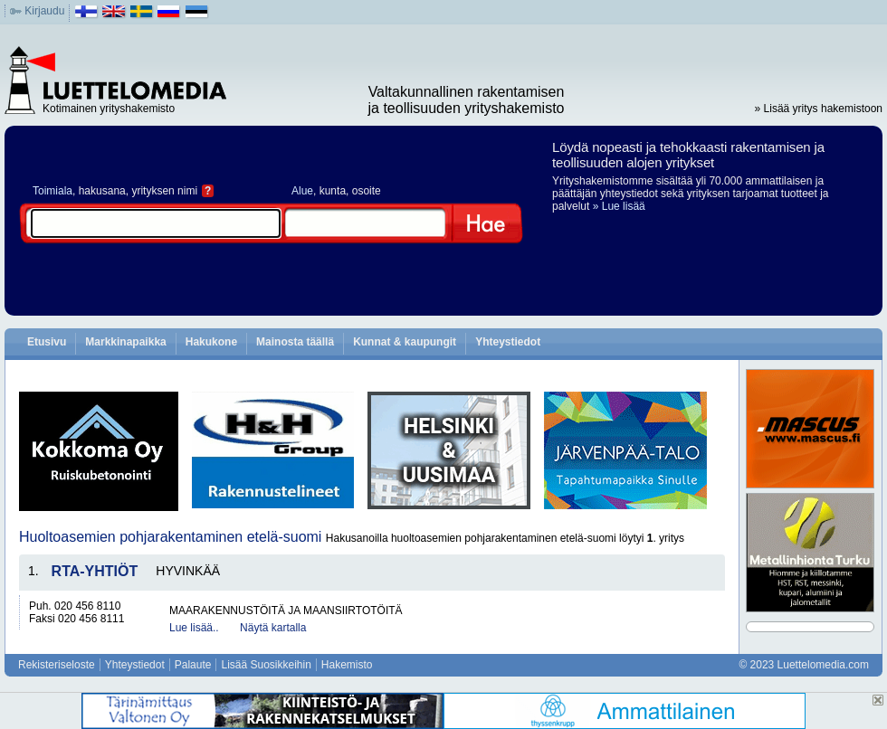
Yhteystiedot (507, 342)
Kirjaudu (44, 11)
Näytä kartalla (273, 627)
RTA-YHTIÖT (95, 571)
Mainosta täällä (295, 342)
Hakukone (211, 342)
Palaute (193, 664)
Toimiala (52, 191)
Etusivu (46, 342)
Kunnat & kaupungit (404, 342)
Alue (302, 191)
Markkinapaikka (125, 342)
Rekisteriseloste (56, 664)
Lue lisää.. (194, 627)
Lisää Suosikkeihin (265, 664)
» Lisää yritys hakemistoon (818, 108)
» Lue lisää (619, 206)
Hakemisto (347, 664)
